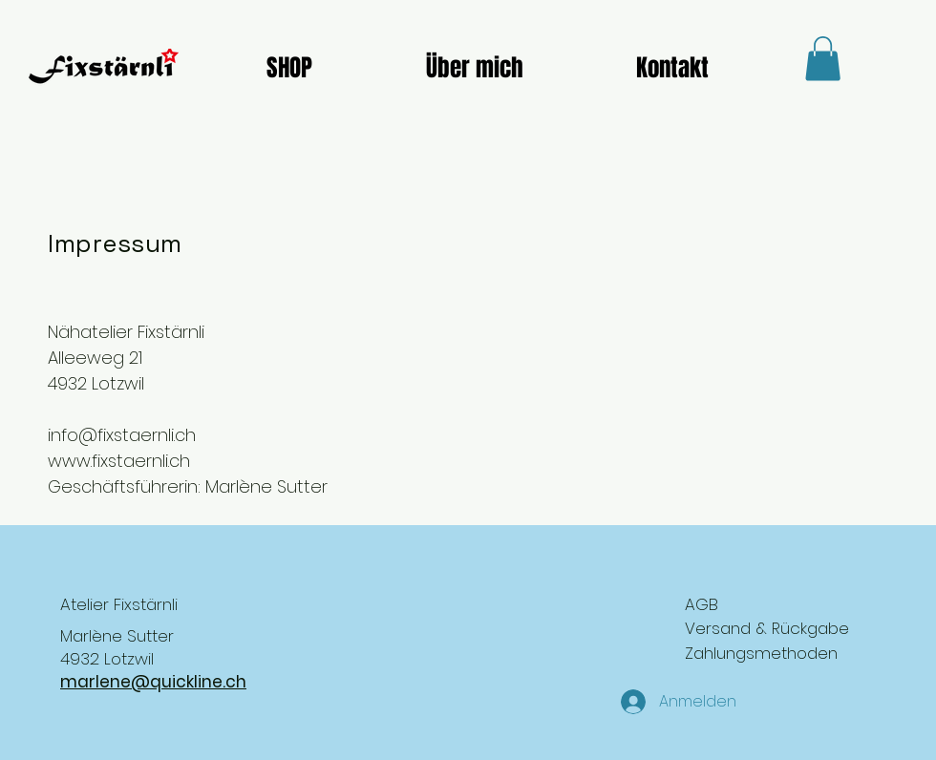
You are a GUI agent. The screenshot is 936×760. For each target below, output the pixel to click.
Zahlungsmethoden (761, 653)
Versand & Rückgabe (767, 628)
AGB (701, 604)
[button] (822, 58)
